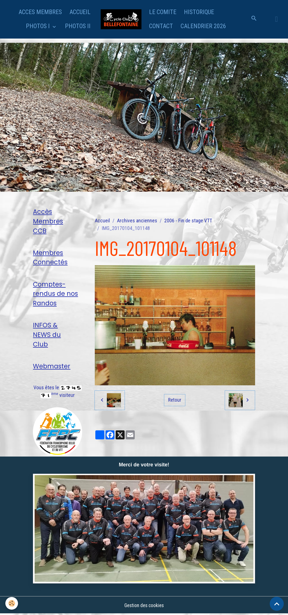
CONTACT (161, 26)
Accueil (102, 220)
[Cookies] (12, 603)
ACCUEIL (80, 11)
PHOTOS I (38, 26)
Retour (174, 400)
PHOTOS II (78, 26)
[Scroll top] (277, 604)
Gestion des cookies (144, 606)
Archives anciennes (137, 220)
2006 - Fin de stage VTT (188, 220)
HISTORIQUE (199, 11)
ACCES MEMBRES (40, 11)
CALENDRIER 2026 (203, 26)
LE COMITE (162, 11)
